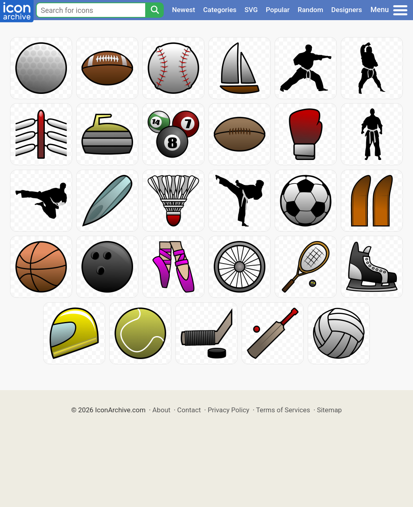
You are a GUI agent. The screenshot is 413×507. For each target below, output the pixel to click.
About (161, 410)
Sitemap (329, 410)
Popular (278, 10)
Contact (189, 410)
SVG (251, 10)
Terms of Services (283, 410)
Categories (220, 10)
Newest (183, 10)
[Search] (154, 10)
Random (310, 10)
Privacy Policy (228, 410)
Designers (346, 10)
